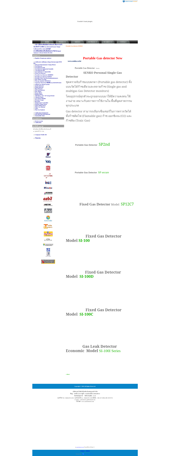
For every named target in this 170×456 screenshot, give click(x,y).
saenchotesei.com (80, 447)
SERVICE (77, 42)
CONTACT (123, 42)
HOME (47, 42)
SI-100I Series (110, 351)
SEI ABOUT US (108, 42)
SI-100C (86, 314)
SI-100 (84, 240)
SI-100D (87, 276)
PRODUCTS (62, 42)
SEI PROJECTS (92, 42)
